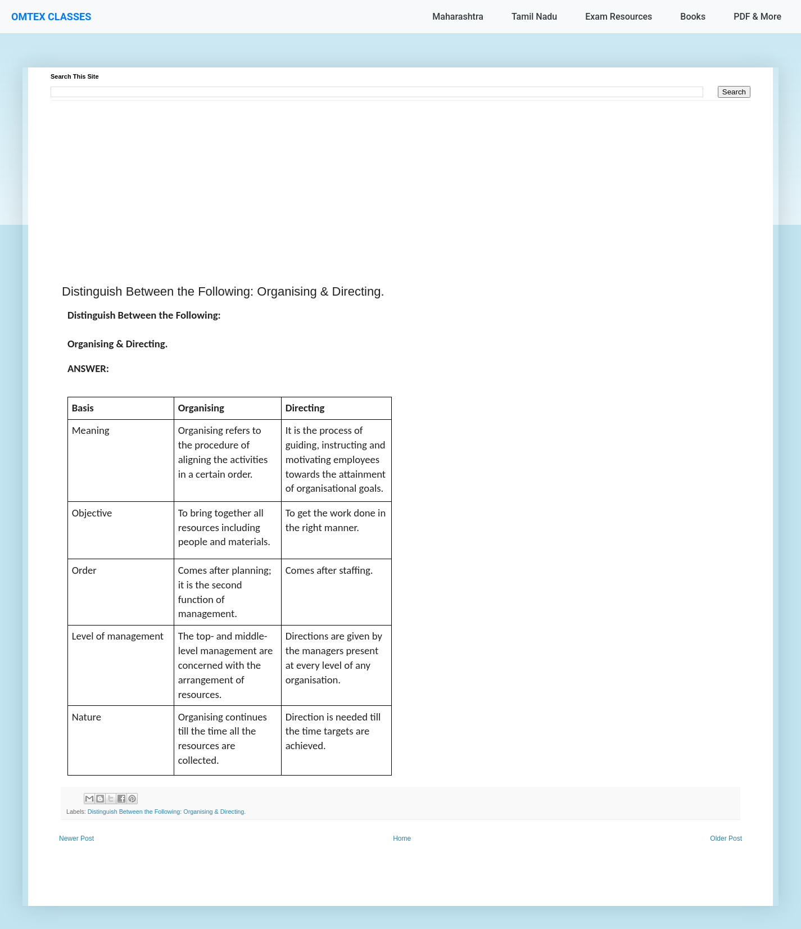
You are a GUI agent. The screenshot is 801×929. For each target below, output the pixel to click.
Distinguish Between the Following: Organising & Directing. (167, 811)
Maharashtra (457, 16)
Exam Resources (618, 16)
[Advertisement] (388, 179)
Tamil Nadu (534, 16)
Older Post (726, 838)
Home (402, 838)
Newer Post (76, 838)
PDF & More (757, 16)
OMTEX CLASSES (51, 16)
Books (692, 16)
